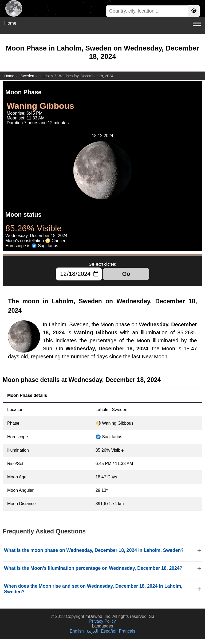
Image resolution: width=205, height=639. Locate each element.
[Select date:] (79, 274)
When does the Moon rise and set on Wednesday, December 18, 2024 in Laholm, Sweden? (93, 588)
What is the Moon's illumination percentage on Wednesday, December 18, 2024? (93, 568)
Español (108, 631)
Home (10, 23)
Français (127, 631)
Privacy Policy (102, 621)
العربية (92, 631)
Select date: (102, 264)
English (77, 631)
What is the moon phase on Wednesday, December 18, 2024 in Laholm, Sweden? (94, 550)
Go (126, 273)
